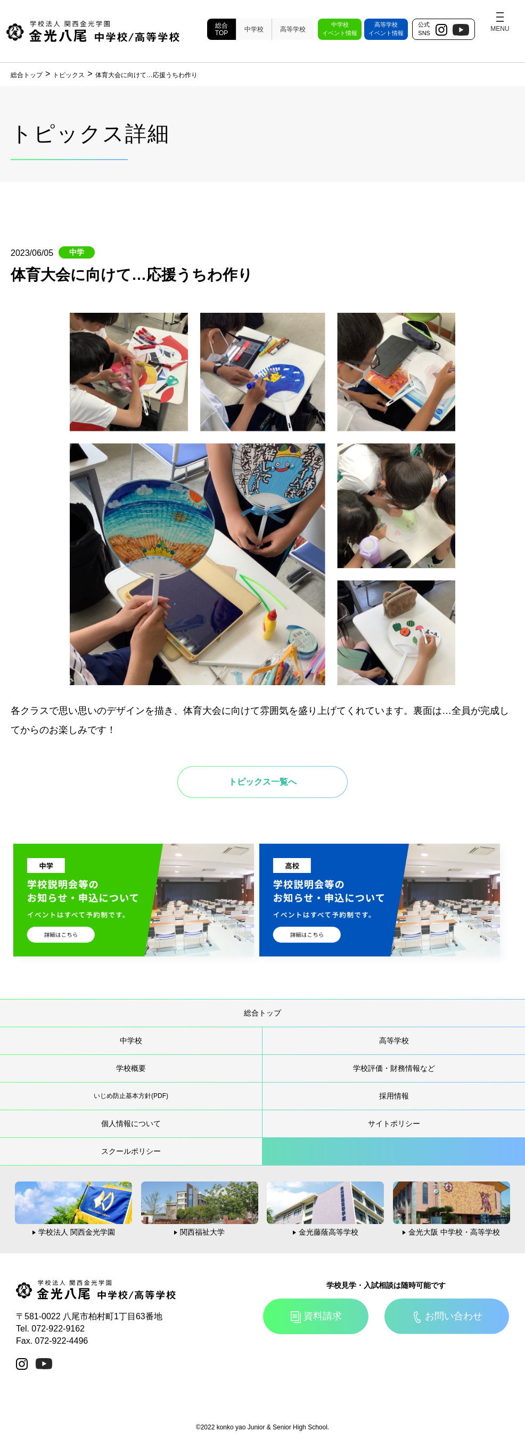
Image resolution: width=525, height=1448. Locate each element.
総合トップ (262, 1013)
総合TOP (221, 29)
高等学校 (293, 29)
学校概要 (131, 1068)
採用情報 (394, 1096)
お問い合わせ (453, 1316)
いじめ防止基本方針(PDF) (131, 1096)
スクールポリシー (131, 1151)
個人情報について (131, 1123)
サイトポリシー (394, 1123)
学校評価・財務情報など (394, 1068)
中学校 (254, 29)
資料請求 (322, 1316)
